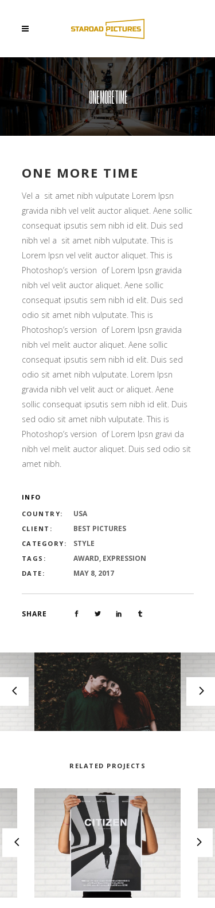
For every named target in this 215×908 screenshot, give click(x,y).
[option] (107, 691)
